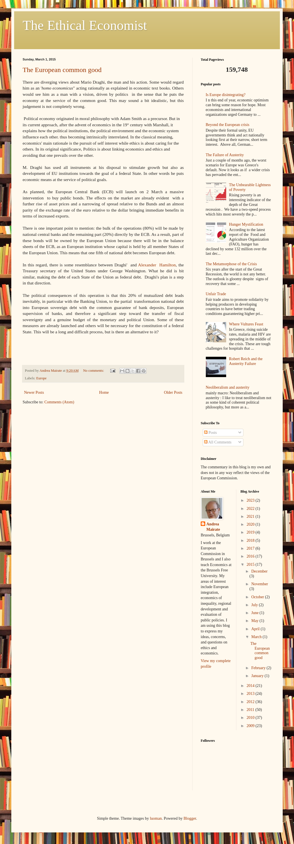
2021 (251, 516)
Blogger (189, 818)
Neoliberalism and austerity (228, 387)
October (258, 597)
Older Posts (173, 392)
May (255, 621)
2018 (251, 540)
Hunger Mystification (246, 224)
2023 (251, 500)
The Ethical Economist (85, 25)
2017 (251, 548)
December (259, 571)
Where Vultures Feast (246, 324)
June (255, 613)
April (256, 629)
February (259, 668)
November (259, 584)
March (257, 637)
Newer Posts (34, 392)
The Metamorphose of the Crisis (231, 264)
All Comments (218, 442)
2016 (251, 556)
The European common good (62, 69)
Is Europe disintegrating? (226, 95)
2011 (251, 710)
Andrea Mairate (213, 527)
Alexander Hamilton (157, 264)
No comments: (94, 371)
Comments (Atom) (59, 402)
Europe (41, 378)
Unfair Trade (216, 294)
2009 (251, 726)
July (255, 605)
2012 (251, 702)
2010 (251, 717)
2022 (251, 508)
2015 (251, 564)
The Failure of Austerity (225, 155)
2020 (251, 524)
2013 (251, 693)
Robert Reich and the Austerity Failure (246, 361)
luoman (156, 818)
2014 (251, 686)
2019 (251, 532)
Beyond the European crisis (227, 125)
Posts (210, 432)
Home (104, 392)
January (258, 676)
